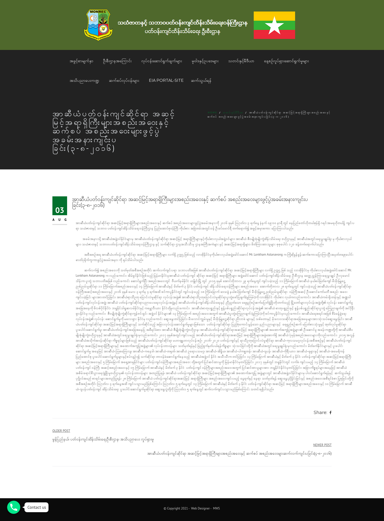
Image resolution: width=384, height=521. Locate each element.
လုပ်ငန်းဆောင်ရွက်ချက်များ (161, 61)
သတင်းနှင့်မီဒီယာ (241, 61)
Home (212, 112)
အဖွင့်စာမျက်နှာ (81, 61)
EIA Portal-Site (166, 80)
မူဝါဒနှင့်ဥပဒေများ (205, 61)
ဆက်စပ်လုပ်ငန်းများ (124, 80)
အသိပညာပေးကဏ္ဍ (84, 80)
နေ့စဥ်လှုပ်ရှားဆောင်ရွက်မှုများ (286, 61)
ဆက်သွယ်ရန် (201, 80)
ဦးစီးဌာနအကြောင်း (117, 61)
